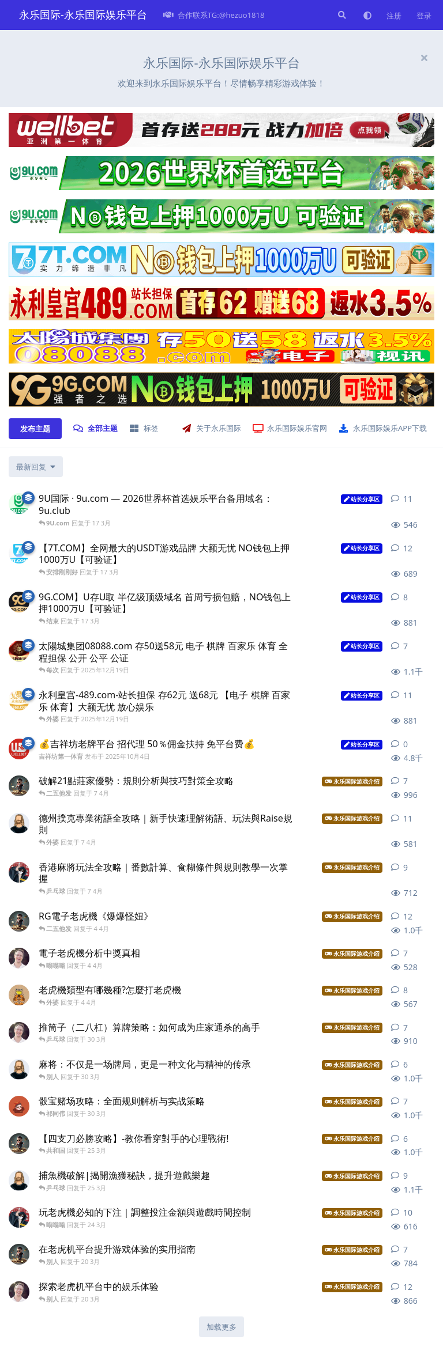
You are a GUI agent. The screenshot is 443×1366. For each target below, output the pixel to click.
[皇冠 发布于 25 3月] (19, 1143)
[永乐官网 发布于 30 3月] (19, 1106)
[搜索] (341, 15)
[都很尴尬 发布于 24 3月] (19, 1217)
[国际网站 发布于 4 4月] (19, 995)
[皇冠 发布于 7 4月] (19, 785)
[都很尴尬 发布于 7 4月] (19, 872)
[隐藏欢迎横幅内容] (424, 57)
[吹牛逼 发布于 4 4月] (19, 921)
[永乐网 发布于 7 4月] (19, 823)
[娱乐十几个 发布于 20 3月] (19, 1291)
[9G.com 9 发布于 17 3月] (19, 602)
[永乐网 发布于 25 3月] (19, 1180)
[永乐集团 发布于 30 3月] (19, 1032)
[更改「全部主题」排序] (36, 466)
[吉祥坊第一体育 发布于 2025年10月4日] (19, 749)
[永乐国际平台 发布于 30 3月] (19, 1069)
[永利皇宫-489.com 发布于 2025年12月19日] (19, 700)
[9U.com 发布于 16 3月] (19, 503)
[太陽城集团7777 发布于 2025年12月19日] (19, 651)
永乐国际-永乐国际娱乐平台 (83, 14)
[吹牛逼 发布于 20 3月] (19, 1254)
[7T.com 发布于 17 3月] (19, 553)
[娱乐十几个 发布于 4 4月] (19, 958)
